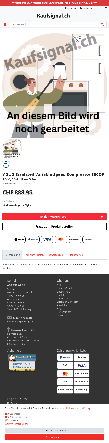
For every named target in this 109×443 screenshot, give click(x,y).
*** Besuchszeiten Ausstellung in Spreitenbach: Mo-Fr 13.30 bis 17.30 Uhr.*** (54, 2)
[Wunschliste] (99, 8)
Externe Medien (18, 417)
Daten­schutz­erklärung (78, 408)
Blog (59, 308)
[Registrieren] (86, 8)
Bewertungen (55, 254)
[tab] (12, 254)
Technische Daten (34, 254)
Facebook (13, 403)
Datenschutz (63, 291)
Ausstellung (63, 305)
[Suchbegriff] (54, 24)
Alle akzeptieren (54, 437)
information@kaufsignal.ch (21, 321)
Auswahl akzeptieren (54, 430)
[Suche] (102, 24)
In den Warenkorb (71, 217)
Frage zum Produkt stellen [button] (54, 226)
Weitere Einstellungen (16, 423)
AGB (59, 284)
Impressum (63, 298)
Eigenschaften (75, 254)
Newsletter (63, 315)
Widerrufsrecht (65, 288)
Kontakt (61, 295)
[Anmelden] (70, 8)
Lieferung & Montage (68, 301)
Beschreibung (12, 254)
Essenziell (15, 413)
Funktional (15, 420)
